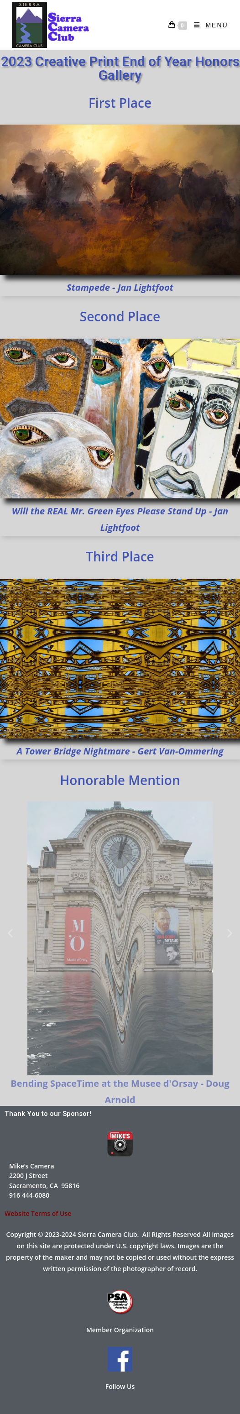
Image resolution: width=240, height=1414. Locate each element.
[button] (10, 933)
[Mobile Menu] (207, 25)
